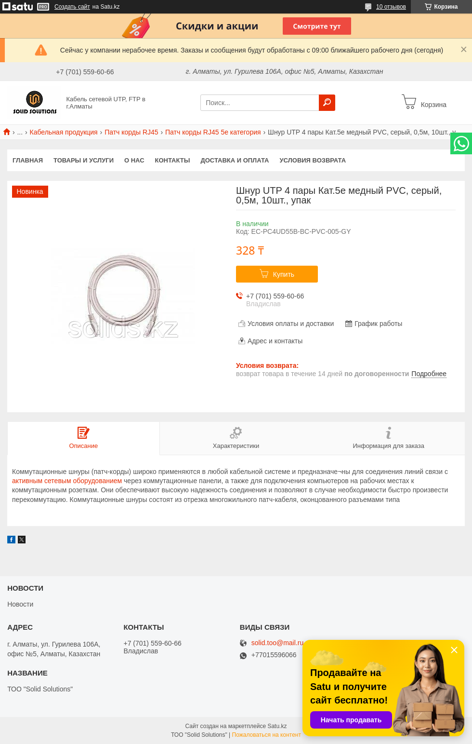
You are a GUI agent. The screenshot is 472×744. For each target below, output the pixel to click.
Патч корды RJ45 (131, 132)
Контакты (172, 160)
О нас (134, 160)
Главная (28, 160)
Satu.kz (277, 726)
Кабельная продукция (64, 132)
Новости (20, 604)
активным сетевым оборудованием (67, 481)
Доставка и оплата (234, 160)
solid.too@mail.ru (277, 643)
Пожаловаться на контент (266, 734)
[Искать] (327, 103)
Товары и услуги (83, 160)
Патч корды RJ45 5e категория (213, 132)
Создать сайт (72, 6)
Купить (283, 274)
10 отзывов (391, 6)
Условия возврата (313, 160)
